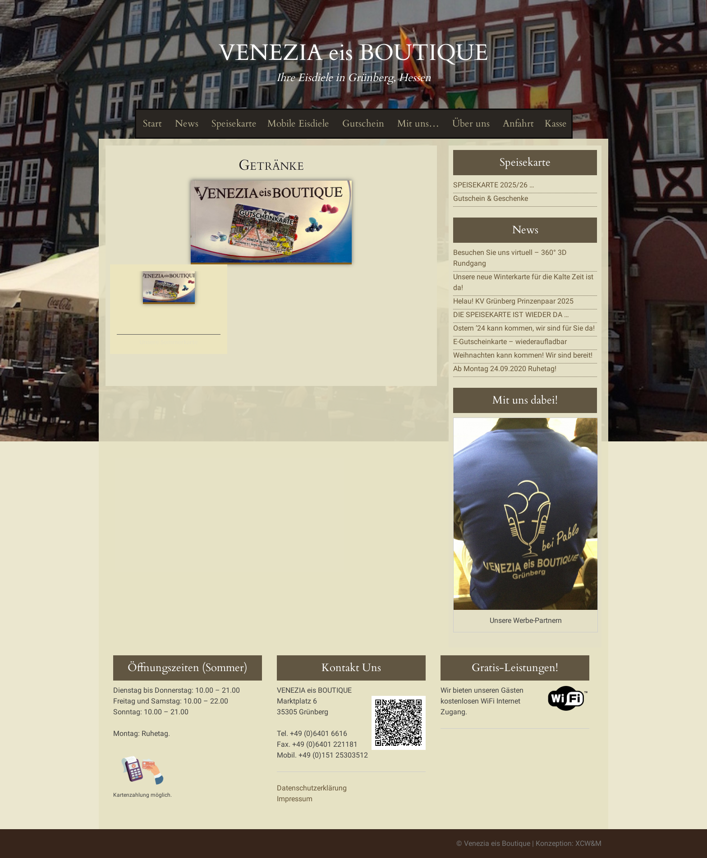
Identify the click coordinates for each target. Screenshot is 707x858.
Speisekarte (233, 123)
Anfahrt (517, 123)
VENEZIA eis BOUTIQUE (353, 52)
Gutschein (362, 123)
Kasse (556, 123)
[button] (271, 222)
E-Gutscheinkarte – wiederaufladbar (510, 341)
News (185, 123)
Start (151, 123)
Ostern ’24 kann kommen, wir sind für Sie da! (524, 328)
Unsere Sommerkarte (168, 342)
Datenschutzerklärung (312, 788)
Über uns (470, 123)
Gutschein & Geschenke (490, 198)
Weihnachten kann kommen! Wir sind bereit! (522, 355)
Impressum (294, 798)
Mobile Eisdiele (298, 123)
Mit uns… (417, 123)
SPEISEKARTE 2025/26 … (493, 185)
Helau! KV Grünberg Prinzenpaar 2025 (513, 301)
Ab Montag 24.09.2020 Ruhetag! (504, 368)
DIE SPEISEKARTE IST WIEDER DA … (511, 314)
